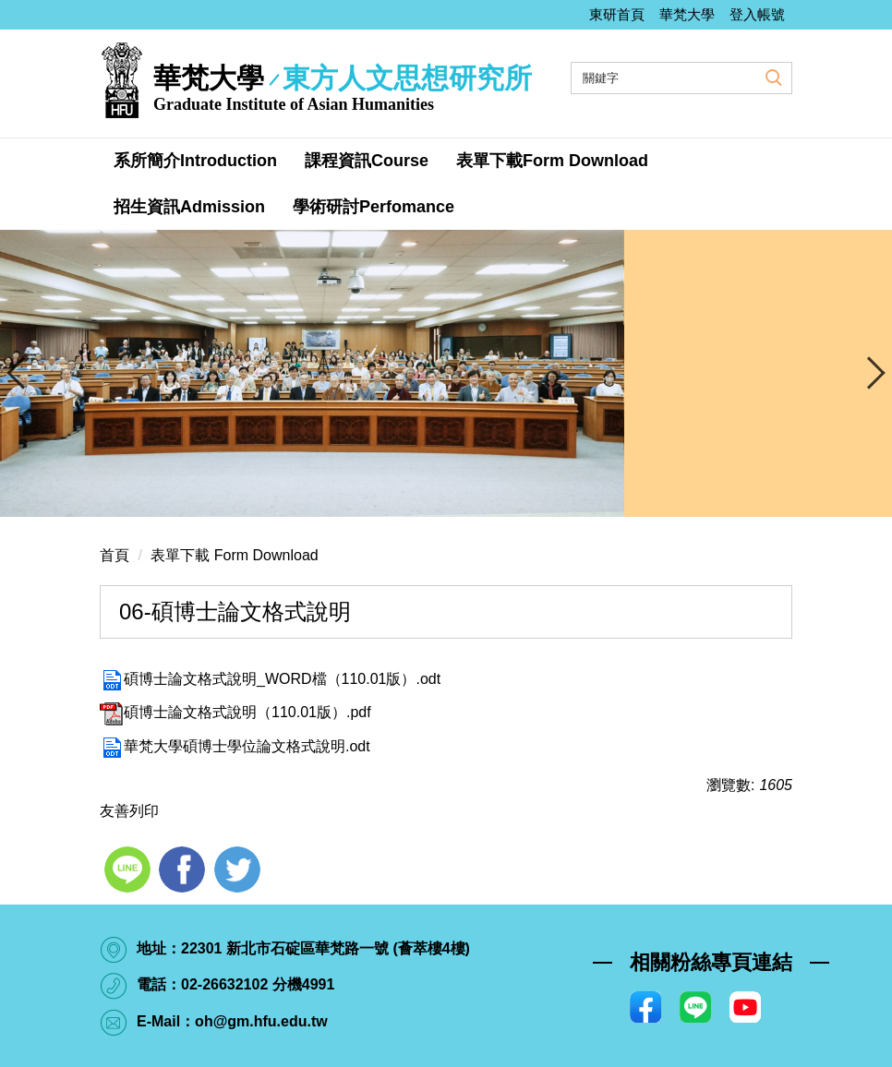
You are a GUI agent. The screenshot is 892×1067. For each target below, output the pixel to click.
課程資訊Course (366, 160)
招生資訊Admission (189, 207)
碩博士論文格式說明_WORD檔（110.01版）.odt (270, 679)
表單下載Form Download (552, 160)
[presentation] (23, 373)
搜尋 (771, 76)
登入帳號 (757, 14)
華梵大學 (687, 14)
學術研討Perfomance (373, 207)
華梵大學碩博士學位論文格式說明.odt (235, 746)
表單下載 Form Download (234, 555)
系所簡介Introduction (195, 160)
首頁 (114, 555)
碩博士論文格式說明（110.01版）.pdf (235, 712)
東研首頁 (617, 14)
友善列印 (129, 811)
